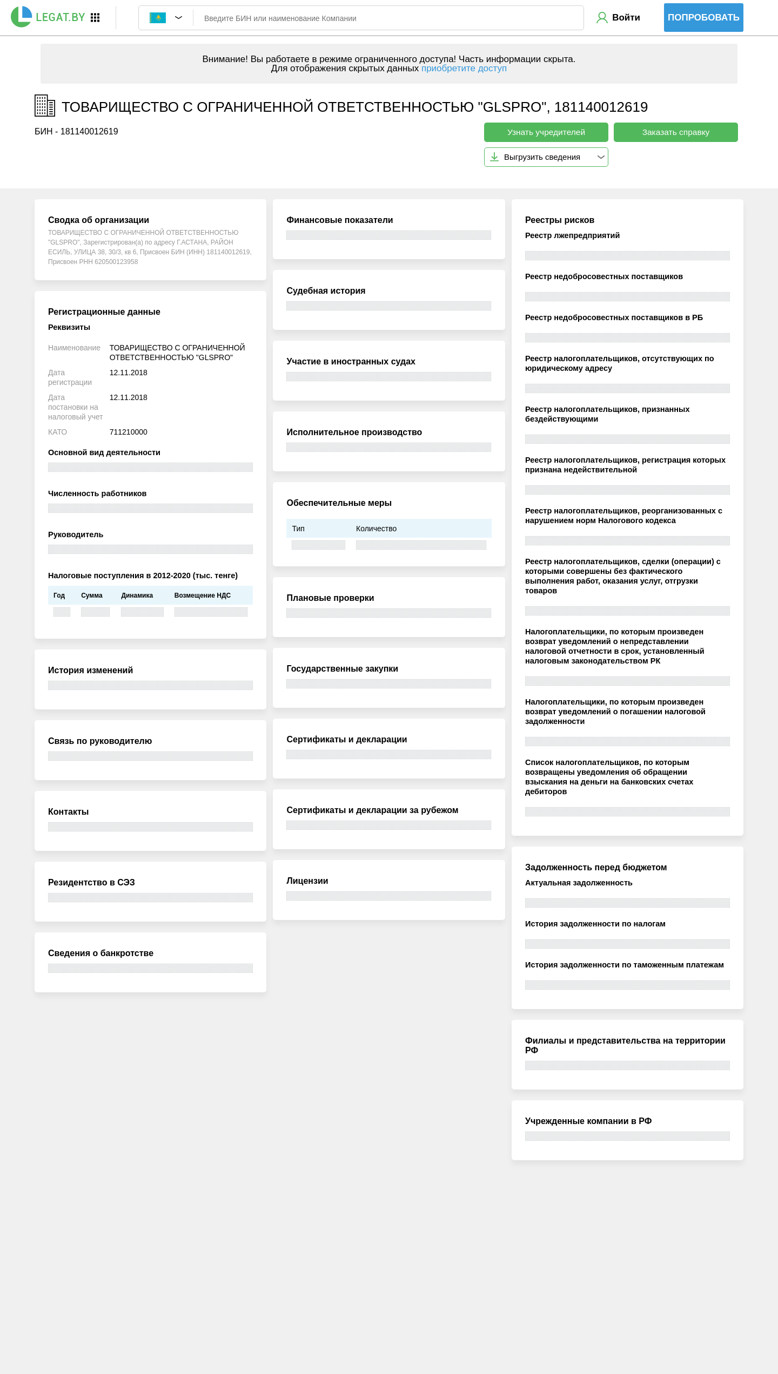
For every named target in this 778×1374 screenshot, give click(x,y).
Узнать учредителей (546, 132)
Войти (626, 17)
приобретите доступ (464, 68)
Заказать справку (676, 132)
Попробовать (704, 17)
